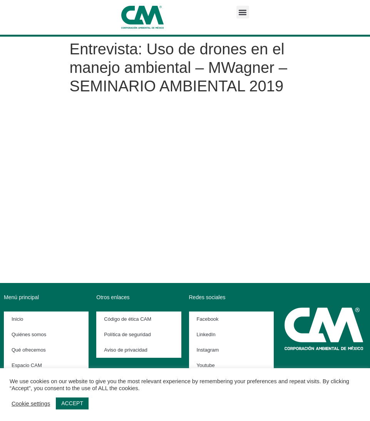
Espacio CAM (27, 365)
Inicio (17, 319)
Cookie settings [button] (31, 404)
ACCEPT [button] (72, 403)
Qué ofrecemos (29, 350)
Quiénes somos (29, 334)
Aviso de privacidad (125, 350)
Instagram (208, 350)
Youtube (206, 365)
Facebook (208, 319)
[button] (242, 12)
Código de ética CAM (127, 319)
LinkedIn (206, 334)
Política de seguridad (127, 334)
